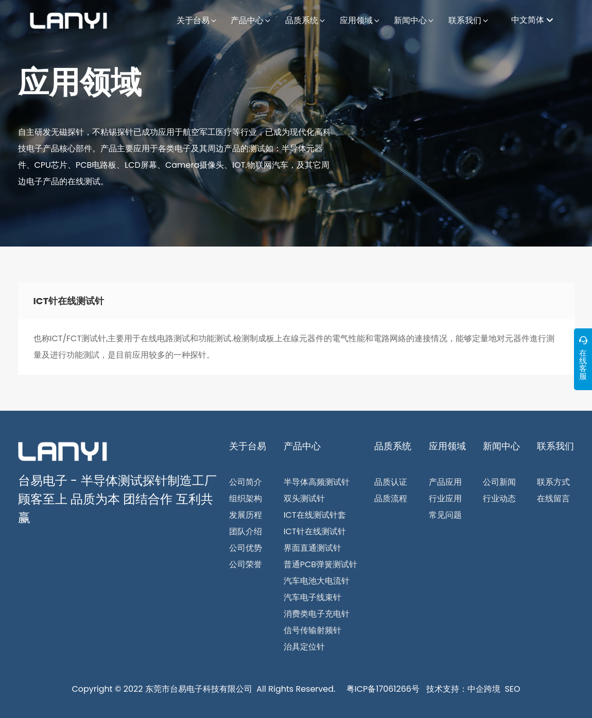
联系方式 (553, 482)
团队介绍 (245, 531)
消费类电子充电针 (317, 614)
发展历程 (245, 515)
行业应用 (445, 498)
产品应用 (445, 482)
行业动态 (499, 498)
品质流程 (390, 498)
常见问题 (445, 515)
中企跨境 (483, 689)
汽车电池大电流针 (317, 581)
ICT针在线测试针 (315, 531)
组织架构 (245, 498)
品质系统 (392, 446)
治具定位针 (304, 647)
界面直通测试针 (312, 548)
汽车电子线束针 (312, 597)
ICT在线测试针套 (315, 515)
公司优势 (245, 548)
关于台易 (247, 446)
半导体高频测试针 (317, 482)
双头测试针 (304, 498)
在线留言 (553, 498)
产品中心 (302, 446)
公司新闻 (499, 482)
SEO (512, 689)
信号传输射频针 (312, 630)
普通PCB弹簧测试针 (320, 564)
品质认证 (390, 482)
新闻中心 (501, 446)
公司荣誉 (245, 564)
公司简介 (245, 482)
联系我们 (555, 446)
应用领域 (80, 82)
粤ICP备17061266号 (383, 689)
